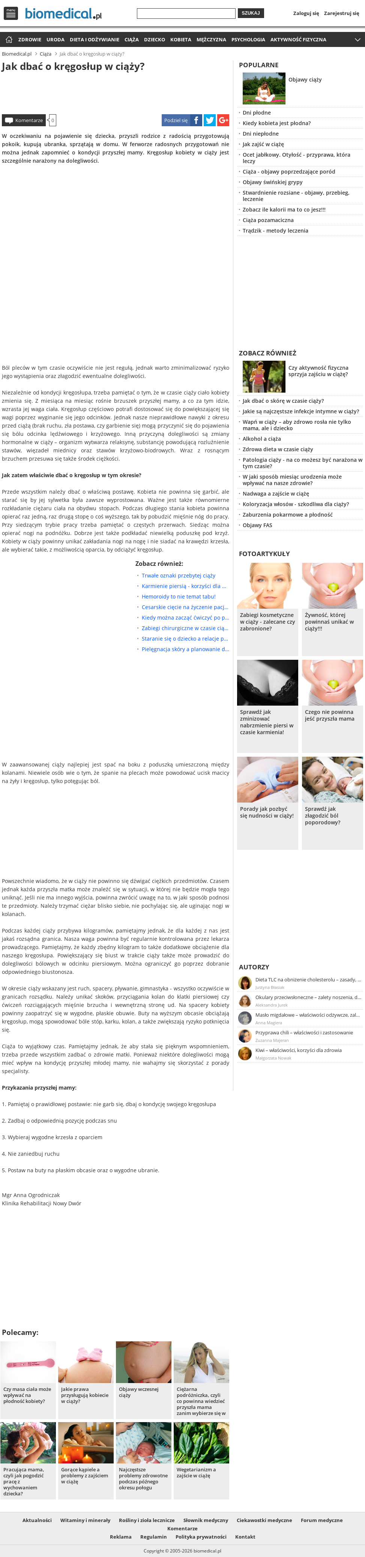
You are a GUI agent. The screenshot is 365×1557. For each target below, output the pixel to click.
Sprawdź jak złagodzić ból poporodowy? (322, 816)
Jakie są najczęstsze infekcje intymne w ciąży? (301, 411)
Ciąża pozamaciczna (268, 220)
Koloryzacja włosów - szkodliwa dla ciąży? (296, 504)
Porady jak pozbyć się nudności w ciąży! (267, 812)
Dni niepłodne (261, 133)
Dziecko (154, 39)
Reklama (121, 1536)
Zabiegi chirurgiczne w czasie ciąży (185, 628)
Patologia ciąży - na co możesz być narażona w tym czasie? (302, 463)
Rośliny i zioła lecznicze (147, 1520)
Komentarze (29, 120)
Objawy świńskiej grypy (273, 182)
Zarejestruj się (341, 13)
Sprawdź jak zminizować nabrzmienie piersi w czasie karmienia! (266, 722)
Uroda (56, 39)
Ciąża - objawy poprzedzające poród (289, 171)
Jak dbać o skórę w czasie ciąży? (283, 400)
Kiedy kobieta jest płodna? (277, 123)
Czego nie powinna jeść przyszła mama (329, 715)
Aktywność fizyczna (298, 39)
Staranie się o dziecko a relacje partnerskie (185, 638)
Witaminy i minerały (85, 1520)
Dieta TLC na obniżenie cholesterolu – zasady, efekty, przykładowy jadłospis (308, 979)
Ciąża (132, 39)
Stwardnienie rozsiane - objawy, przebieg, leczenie (296, 196)
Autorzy (254, 967)
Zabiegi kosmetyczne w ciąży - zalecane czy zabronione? (267, 622)
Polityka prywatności (201, 1536)
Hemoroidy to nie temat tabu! (179, 596)
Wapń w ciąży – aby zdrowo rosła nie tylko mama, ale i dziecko (297, 425)
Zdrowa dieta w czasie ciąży (278, 449)
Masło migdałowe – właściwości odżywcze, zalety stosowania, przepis (308, 1014)
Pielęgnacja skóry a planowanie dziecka (185, 649)
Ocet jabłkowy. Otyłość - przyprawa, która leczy (296, 158)
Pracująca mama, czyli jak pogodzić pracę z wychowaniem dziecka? (23, 1481)
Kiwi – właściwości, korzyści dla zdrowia (298, 1050)
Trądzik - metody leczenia (275, 230)
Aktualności (37, 1520)
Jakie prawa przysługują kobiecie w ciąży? (84, 1395)
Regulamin (153, 1536)
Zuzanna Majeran (272, 1040)
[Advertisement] (115, 92)
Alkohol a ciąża (262, 438)
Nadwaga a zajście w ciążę (276, 493)
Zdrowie (29, 39)
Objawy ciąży (305, 79)
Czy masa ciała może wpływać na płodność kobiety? (27, 1395)
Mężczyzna (211, 39)
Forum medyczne (322, 1520)
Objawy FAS (257, 525)
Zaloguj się (306, 13)
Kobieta (180, 39)
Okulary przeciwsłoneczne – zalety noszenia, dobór (308, 997)
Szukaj (251, 13)
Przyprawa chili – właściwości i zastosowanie (304, 1032)
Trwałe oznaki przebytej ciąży (178, 575)
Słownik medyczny (205, 1520)
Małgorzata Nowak (273, 1058)
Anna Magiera (268, 1022)
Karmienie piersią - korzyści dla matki (185, 586)
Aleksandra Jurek (271, 1005)
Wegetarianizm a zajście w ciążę (196, 1472)
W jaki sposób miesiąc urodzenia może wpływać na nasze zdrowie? (292, 480)
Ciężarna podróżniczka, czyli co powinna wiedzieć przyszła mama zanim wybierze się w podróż (201, 1401)
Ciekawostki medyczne (264, 1520)
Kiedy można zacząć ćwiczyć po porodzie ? (185, 617)
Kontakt (245, 1536)
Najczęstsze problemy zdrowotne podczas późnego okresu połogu (143, 1478)
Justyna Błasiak (269, 987)
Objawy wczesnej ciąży (139, 1392)
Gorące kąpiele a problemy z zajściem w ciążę (84, 1475)
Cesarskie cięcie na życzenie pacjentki (185, 607)
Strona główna (8, 40)
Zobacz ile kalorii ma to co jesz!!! (284, 209)
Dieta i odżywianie (94, 39)
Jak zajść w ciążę (263, 144)
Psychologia (248, 39)
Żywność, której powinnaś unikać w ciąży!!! (329, 622)
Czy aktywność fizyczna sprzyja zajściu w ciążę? (318, 371)
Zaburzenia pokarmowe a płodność (288, 514)
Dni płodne (257, 112)
